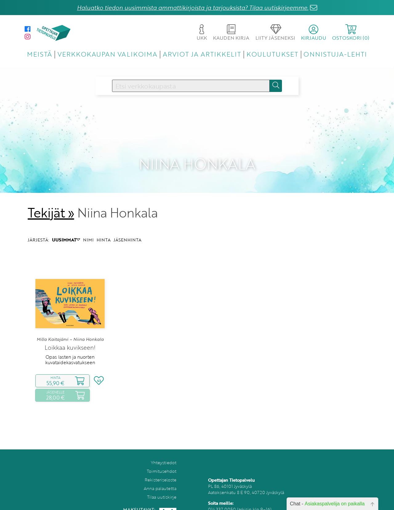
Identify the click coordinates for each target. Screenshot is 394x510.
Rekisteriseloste (160, 470)
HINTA (104, 229)
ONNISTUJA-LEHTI (335, 54)
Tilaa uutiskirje (161, 487)
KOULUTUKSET (272, 54)
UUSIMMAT (66, 229)
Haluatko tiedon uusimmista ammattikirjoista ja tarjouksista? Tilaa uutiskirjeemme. (192, 7)
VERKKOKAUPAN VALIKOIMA (107, 54)
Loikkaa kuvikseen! (70, 337)
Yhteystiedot (163, 452)
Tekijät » (51, 202)
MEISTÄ (39, 54)
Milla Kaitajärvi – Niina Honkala (70, 329)
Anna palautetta (160, 478)
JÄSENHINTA (127, 229)
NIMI (88, 229)
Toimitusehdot (161, 461)
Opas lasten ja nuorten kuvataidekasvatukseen (70, 349)
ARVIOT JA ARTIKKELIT (202, 54)
